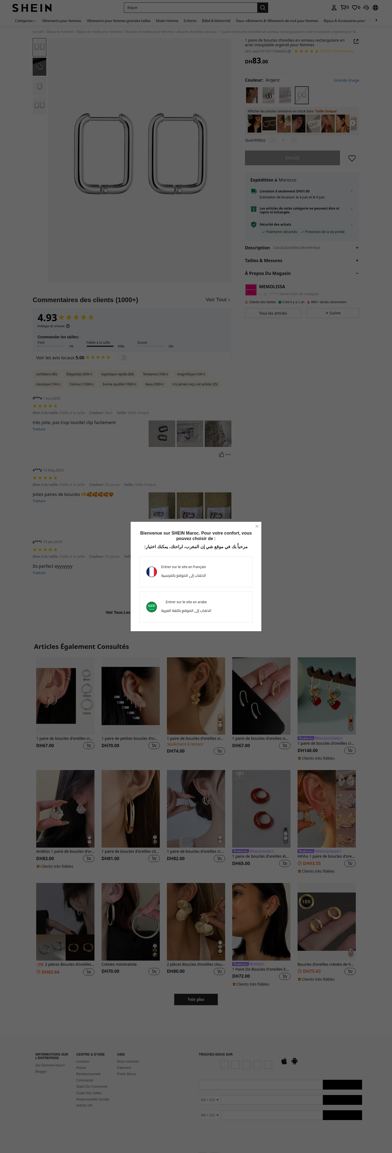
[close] (257, 526)
